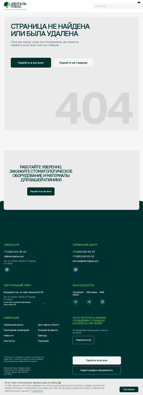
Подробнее (37, 390)
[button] (83, 340)
